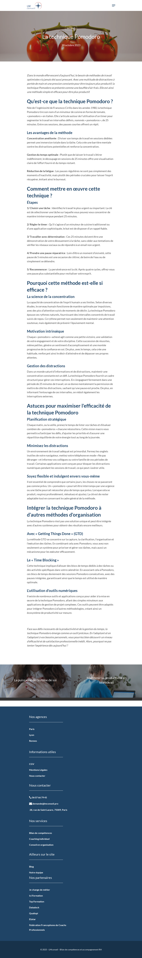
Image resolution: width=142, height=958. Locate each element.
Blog (31, 866)
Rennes (33, 740)
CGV (31, 764)
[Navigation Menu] (113, 5)
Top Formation (36, 901)
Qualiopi (33, 913)
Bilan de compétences (40, 833)
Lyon (31, 734)
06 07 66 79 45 (38, 797)
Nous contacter (37, 775)
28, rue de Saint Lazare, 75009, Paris (48, 809)
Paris (31, 729)
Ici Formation (36, 895)
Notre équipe (36, 872)
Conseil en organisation (41, 844)
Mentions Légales (38, 769)
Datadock (34, 907)
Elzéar (32, 919)
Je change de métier (39, 889)
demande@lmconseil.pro (43, 803)
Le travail (71, 28)
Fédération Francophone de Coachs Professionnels (47, 927)
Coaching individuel (39, 838)
